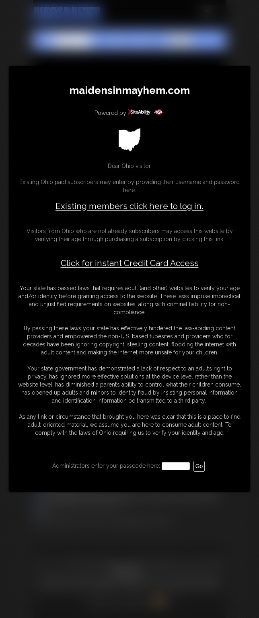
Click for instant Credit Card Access (130, 263)
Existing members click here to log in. (130, 206)
